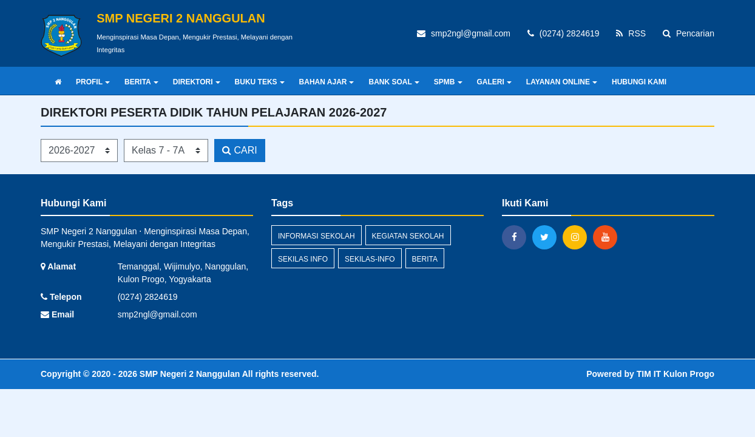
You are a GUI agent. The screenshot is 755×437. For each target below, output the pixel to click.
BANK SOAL (393, 82)
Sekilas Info (303, 259)
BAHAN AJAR (326, 82)
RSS (631, 33)
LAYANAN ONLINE (561, 82)
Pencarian (688, 33)
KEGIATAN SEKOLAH (408, 236)
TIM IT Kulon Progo (675, 374)
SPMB (448, 82)
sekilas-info (370, 259)
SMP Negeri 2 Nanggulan (188, 374)
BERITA (141, 82)
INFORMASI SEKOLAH (316, 236)
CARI (239, 150)
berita (425, 259)
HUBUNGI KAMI (639, 82)
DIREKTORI (196, 82)
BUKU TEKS (260, 82)
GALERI (494, 82)
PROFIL (93, 82)
